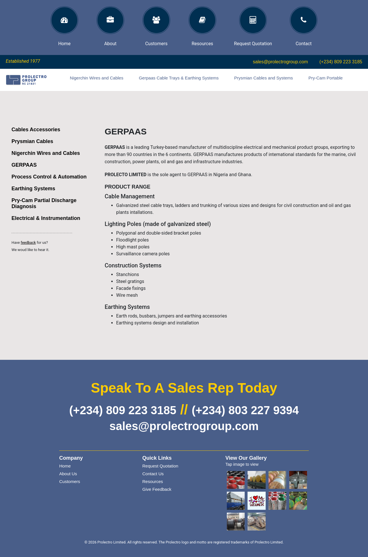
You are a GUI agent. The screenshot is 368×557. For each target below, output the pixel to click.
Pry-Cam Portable (325, 77)
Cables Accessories (36, 129)
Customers (69, 481)
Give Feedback (156, 489)
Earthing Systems (33, 188)
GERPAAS (24, 165)
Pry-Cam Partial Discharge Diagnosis (44, 203)
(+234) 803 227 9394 (245, 410)
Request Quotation (160, 465)
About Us (68, 473)
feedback (28, 242)
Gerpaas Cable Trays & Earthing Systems (179, 77)
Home (65, 465)
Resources (152, 481)
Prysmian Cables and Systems (263, 77)
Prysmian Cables (32, 141)
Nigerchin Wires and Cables (96, 77)
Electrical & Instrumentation (46, 218)
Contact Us (153, 473)
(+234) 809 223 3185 (340, 61)
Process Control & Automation (49, 177)
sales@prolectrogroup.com (280, 61)
